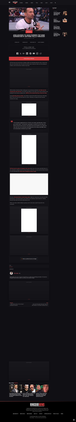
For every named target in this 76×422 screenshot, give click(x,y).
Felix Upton (26, 38)
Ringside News (34, 408)
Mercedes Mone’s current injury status (22, 197)
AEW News (29, 31)
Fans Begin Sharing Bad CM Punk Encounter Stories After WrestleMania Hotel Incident (15, 395)
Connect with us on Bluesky (29, 58)
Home (21, 2)
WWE (26, 2)
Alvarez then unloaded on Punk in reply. (27, 171)
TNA (37, 2)
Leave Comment (41, 42)
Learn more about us (38, 411)
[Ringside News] (37, 406)
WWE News (55, 11)
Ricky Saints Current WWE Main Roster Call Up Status (57, 27)
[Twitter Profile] (19, 273)
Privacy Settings (32, 417)
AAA (42, 2)
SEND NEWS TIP (33, 42)
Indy (51, 2)
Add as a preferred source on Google (29, 259)
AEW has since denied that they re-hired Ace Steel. (36, 93)
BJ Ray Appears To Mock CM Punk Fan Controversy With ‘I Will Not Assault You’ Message (29, 395)
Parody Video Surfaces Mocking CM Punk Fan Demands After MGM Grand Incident (41, 395)
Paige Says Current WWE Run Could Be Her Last (57, 34)
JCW (46, 2)
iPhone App (17, 42)
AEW (32, 2)
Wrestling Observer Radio (18, 95)
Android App (24, 42)
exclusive (33, 410)
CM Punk (10, 266)
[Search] (55, 2)
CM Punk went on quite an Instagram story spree (20, 168)
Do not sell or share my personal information (40, 417)
